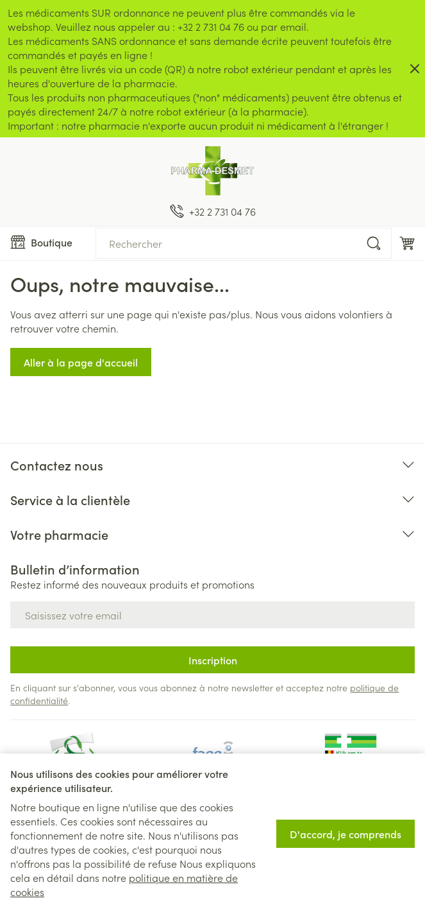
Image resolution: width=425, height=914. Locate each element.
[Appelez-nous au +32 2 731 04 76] (213, 211)
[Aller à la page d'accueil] (212, 170)
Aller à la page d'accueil (81, 362)
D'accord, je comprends (345, 834)
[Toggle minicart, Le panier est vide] (407, 243)
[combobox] (244, 243)
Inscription (212, 660)
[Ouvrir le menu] (47, 242)
